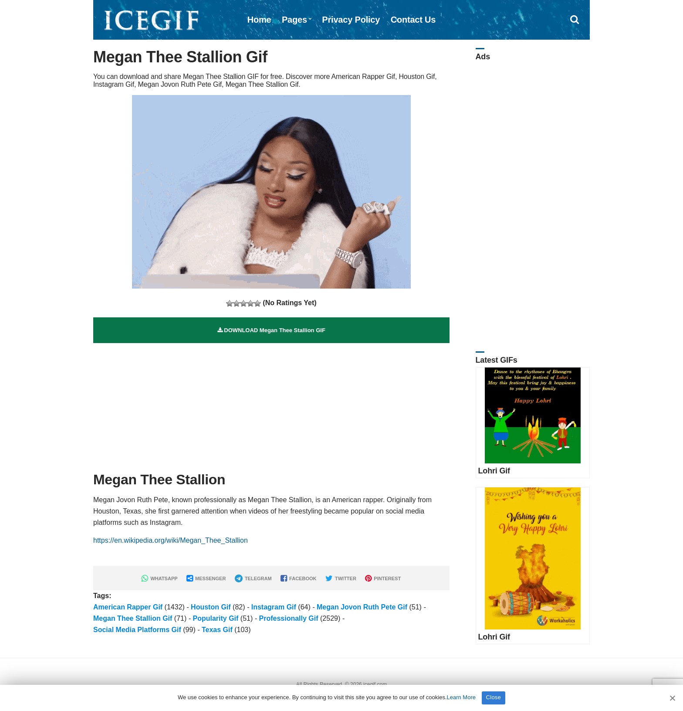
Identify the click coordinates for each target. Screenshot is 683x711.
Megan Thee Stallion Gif (132, 618)
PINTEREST (383, 578)
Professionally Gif (288, 618)
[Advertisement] (271, 404)
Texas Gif (217, 629)
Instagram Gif (273, 607)
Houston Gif (211, 607)
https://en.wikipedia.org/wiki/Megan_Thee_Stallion (170, 540)
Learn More (461, 697)
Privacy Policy (351, 19)
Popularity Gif (215, 618)
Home (259, 19)
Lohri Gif (494, 470)
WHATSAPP (159, 578)
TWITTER (340, 578)
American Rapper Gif (127, 607)
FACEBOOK (298, 578)
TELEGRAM (253, 578)
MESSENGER (206, 578)
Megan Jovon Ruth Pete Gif (362, 607)
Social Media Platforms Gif (137, 629)
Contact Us (413, 19)
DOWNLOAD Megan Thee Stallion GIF (271, 330)
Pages (294, 19)
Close (493, 697)
